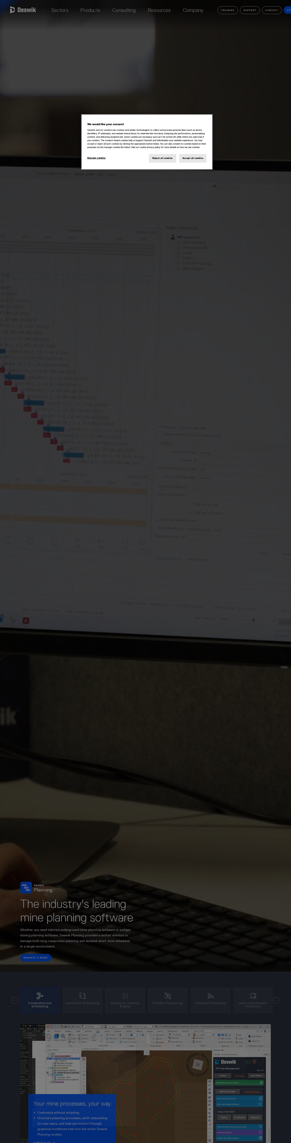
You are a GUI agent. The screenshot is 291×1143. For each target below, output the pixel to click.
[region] (147, 142)
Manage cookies (96, 157)
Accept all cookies (192, 158)
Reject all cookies (162, 158)
